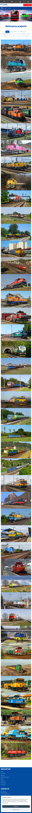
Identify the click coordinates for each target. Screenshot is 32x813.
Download (3, 782)
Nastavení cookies (16, 809)
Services (2, 775)
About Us (3, 780)
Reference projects (5, 777)
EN (8, 8)
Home (2, 771)
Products (3, 773)
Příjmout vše (16, 806)
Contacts (3, 784)
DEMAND (28, 4)
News (2, 779)
